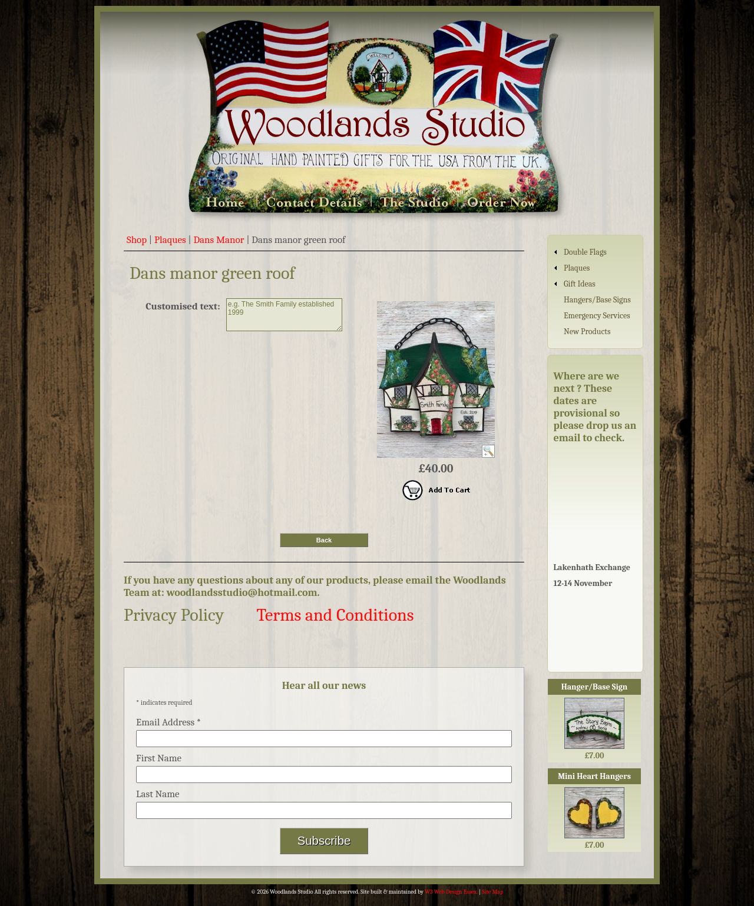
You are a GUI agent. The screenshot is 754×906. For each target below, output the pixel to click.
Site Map (492, 891)
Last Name (158, 794)
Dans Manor (218, 239)
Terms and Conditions (335, 615)
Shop (137, 239)
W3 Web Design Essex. (451, 891)
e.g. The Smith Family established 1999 (284, 314)
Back (324, 540)
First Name (158, 758)
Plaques (170, 239)
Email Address (168, 722)
